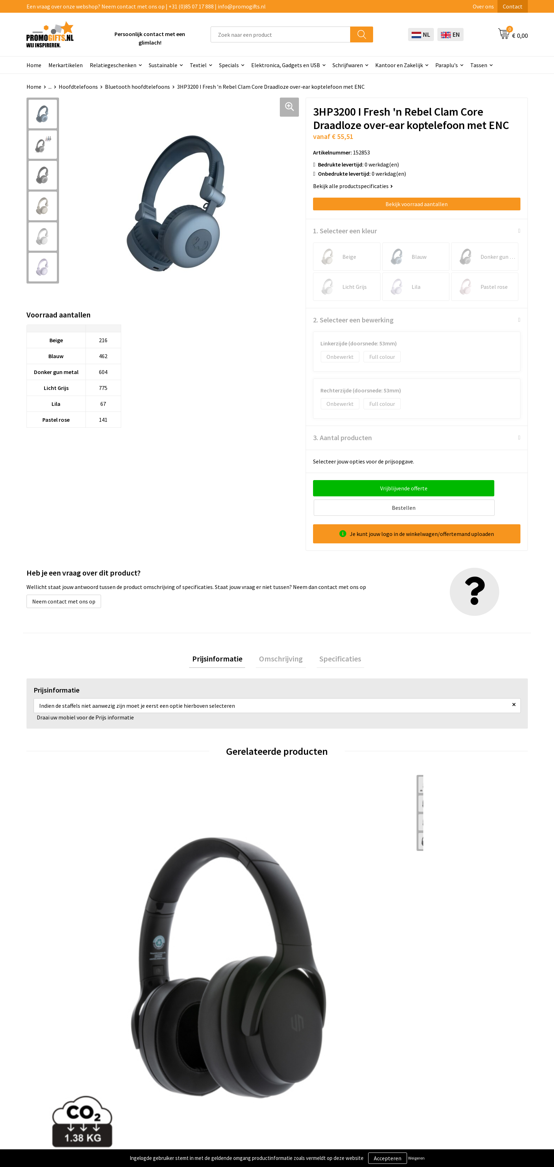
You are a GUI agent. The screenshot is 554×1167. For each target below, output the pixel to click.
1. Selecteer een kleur (345, 230)
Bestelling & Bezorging (364, 1040)
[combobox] (280, 34)
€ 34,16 (303, 904)
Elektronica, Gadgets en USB (285, 65)
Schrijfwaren (347, 65)
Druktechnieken (157, 1051)
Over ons (483, 6)
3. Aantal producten (342, 437)
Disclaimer (448, 1062)
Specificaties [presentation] (334, 641)
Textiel (198, 65)
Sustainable (163, 65)
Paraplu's (446, 65)
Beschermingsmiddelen (265, 1040)
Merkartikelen (65, 65)
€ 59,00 (177, 904)
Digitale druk (252, 1072)
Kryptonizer (251, 1083)
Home (33, 65)
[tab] (223, 641)
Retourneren (351, 1062)
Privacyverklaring (456, 1051)
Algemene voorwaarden (464, 1029)
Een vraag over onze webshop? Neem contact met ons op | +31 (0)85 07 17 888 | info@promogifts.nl (146, 6)
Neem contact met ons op (63, 581)
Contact (513, 6)
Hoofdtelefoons (78, 86)
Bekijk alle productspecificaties (353, 185)
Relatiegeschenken (113, 65)
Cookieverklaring (456, 1040)
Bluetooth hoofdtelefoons (137, 86)
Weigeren (416, 1158)
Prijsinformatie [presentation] (223, 641)
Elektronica (251, 1062)
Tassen (478, 65)
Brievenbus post (256, 1051)
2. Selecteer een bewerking (353, 319)
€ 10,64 (428, 893)
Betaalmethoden (357, 1051)
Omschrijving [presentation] (281, 641)
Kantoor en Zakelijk (399, 65)
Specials (229, 65)
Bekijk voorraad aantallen (416, 204)
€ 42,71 (52, 904)
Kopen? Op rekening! (163, 1040)
